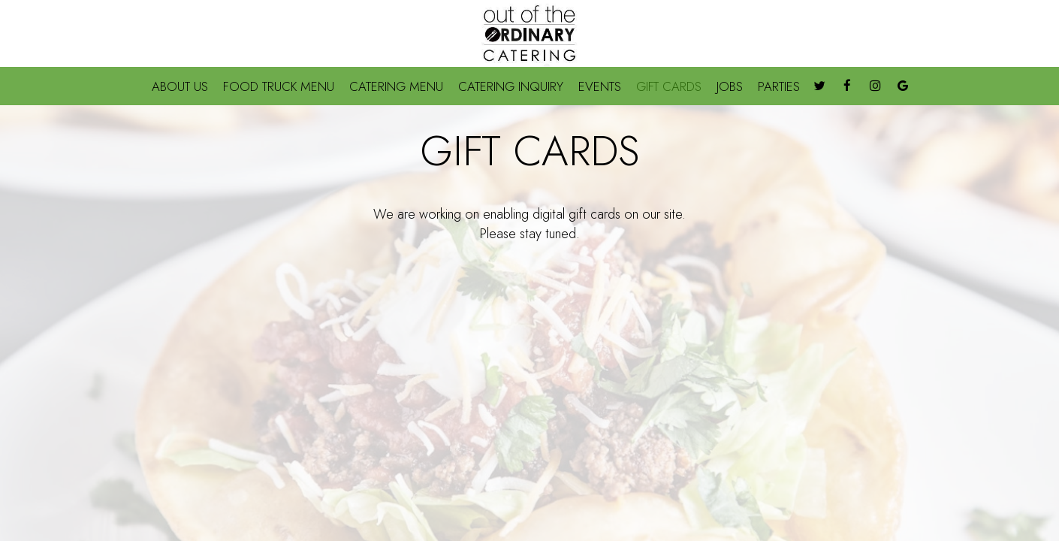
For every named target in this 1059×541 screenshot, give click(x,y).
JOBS (730, 86)
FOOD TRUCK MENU (278, 86)
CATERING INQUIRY (510, 86)
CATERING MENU (396, 86)
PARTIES (779, 86)
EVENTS (599, 86)
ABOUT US (180, 86)
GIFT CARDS (668, 86)
